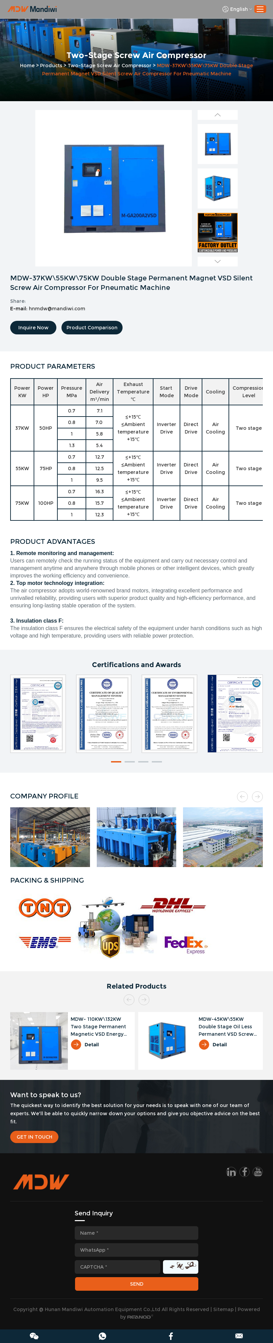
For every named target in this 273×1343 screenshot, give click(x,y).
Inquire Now (33, 328)
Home (27, 65)
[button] (116, 761)
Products (51, 65)
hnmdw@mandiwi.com (57, 309)
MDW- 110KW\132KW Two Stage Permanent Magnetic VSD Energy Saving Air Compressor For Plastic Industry (99, 1027)
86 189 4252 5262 (102, 1336)
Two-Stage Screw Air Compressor (109, 65)
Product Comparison (92, 328)
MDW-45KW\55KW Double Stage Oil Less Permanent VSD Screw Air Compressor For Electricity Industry (226, 1027)
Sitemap (223, 1309)
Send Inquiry (94, 1213)
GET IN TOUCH (34, 1137)
